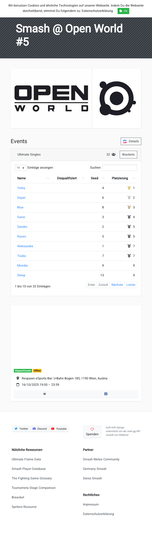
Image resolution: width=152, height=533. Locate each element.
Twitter (21, 429)
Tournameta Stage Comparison (34, 487)
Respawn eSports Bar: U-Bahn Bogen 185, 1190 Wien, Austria (64, 378)
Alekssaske (25, 246)
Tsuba (21, 256)
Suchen (113, 168)
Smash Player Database (29, 468)
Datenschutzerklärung (98, 514)
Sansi (21, 217)
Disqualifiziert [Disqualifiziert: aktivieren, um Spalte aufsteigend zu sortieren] (67, 178)
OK (123, 11)
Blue (20, 207)
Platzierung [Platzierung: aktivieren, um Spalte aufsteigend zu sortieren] (120, 178)
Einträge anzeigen (34, 168)
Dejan (21, 197)
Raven (21, 236)
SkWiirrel (123, 435)
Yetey (21, 188)
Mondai (22, 265)
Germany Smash (94, 468)
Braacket (18, 497)
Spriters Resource (24, 506)
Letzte (130, 284)
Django (120, 427)
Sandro (22, 226)
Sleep (21, 275)
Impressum (91, 504)
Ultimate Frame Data (26, 459)
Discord (39, 429)
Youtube (58, 429)
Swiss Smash (92, 478)
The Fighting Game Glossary (32, 478)
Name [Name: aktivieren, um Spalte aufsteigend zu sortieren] (21, 178)
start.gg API (133, 431)
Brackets (128, 154)
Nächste (117, 284)
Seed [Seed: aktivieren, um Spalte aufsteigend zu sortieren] (94, 178)
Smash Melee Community (101, 459)
